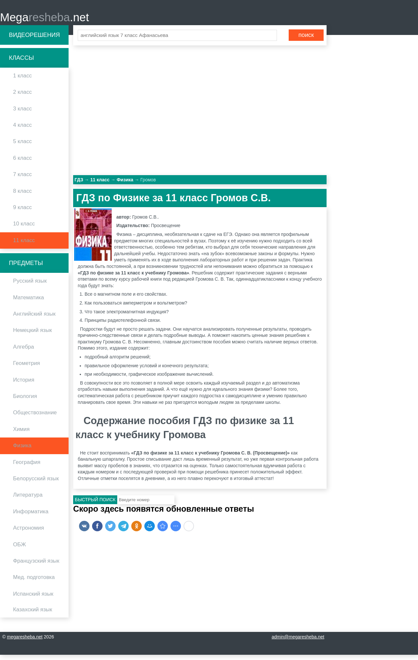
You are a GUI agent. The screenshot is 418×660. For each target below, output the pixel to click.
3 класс (22, 113)
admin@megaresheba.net (298, 642)
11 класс (24, 245)
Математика (28, 302)
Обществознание (35, 418)
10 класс (24, 229)
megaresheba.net (24, 642)
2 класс (22, 97)
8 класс (22, 196)
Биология (25, 401)
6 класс (22, 163)
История (23, 385)
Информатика (30, 516)
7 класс (22, 179)
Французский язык (36, 566)
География (26, 467)
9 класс (22, 212)
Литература (27, 500)
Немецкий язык (32, 335)
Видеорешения (34, 40)
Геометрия (26, 368)
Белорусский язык (36, 484)
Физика (22, 451)
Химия (21, 434)
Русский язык (30, 286)
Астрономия (28, 533)
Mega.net (44, 19)
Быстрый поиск (95, 504)
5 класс (22, 146)
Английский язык (34, 319)
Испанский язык (33, 599)
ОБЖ (19, 549)
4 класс (22, 130)
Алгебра (23, 352)
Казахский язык (32, 615)
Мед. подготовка (34, 582)
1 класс (22, 81)
